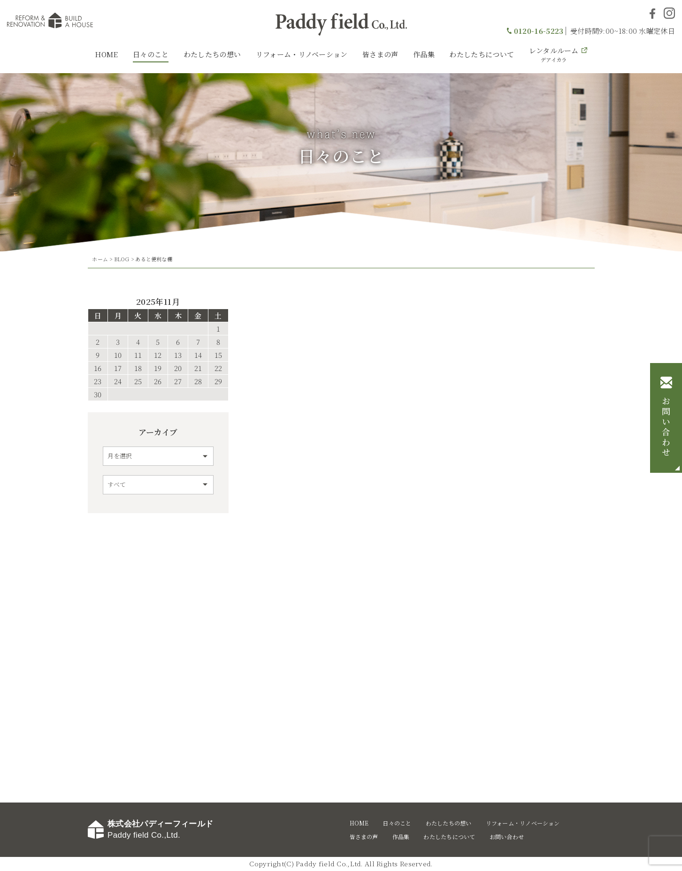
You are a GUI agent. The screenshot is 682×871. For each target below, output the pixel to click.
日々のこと (151, 54)
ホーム (100, 259)
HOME (106, 54)
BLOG (122, 259)
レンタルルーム (554, 54)
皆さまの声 (380, 54)
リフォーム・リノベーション (302, 54)
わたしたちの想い (212, 54)
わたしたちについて (481, 54)
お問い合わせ (666, 427)
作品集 (424, 54)
